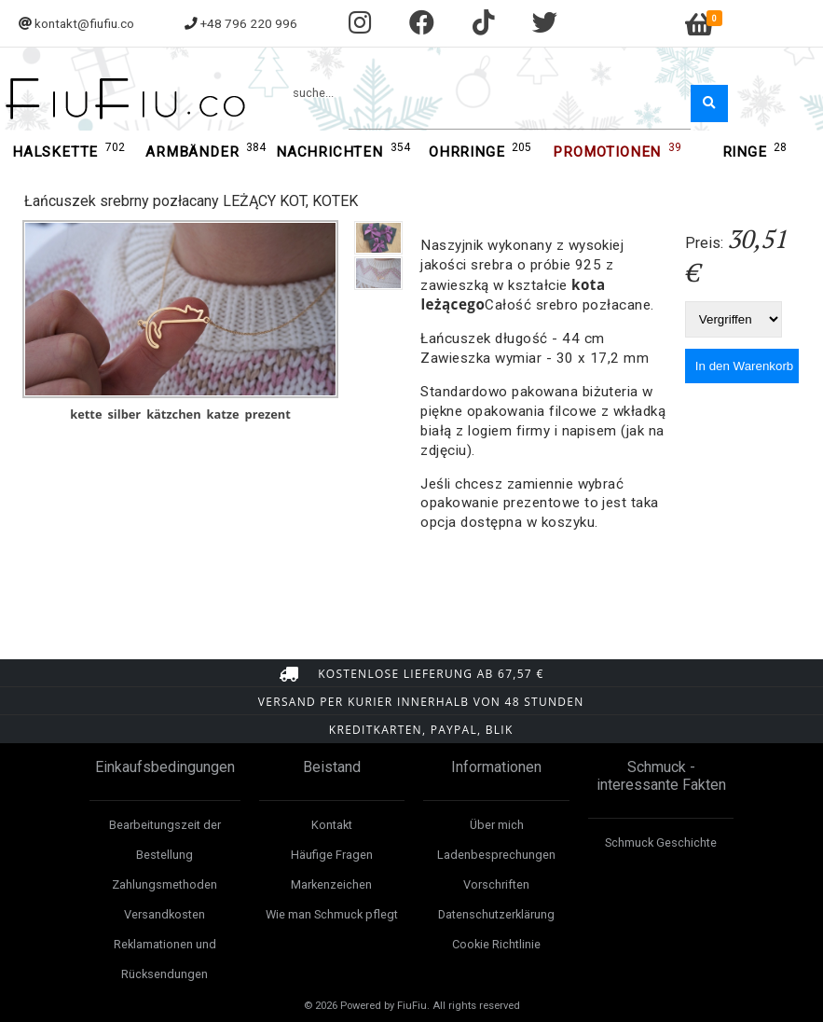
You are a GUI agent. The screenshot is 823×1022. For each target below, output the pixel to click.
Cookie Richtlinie (496, 944)
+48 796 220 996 (248, 23)
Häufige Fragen (332, 855)
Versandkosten (164, 914)
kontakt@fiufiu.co (84, 23)
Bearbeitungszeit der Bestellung (165, 840)
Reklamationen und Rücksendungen (165, 959)
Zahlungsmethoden (164, 884)
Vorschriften (496, 884)
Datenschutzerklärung (496, 914)
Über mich (497, 825)
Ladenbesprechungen (496, 855)
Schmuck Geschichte (661, 842)
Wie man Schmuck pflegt (332, 914)
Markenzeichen (331, 884)
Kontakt (331, 825)
